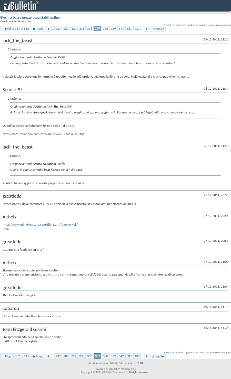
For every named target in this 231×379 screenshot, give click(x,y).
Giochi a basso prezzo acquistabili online (30, 17)
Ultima (158, 29)
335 (81, 28)
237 (58, 28)
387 (129, 28)
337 (97, 28)
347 (121, 28)
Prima (38, 29)
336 (89, 28)
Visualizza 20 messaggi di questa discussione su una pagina (197, 25)
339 (113, 28)
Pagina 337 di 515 (17, 28)
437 (137, 28)
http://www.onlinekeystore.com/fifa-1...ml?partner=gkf (40, 224)
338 (105, 28)
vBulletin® (114, 369)
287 (65, 28)
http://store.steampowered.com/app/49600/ (33, 134)
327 (73, 28)
